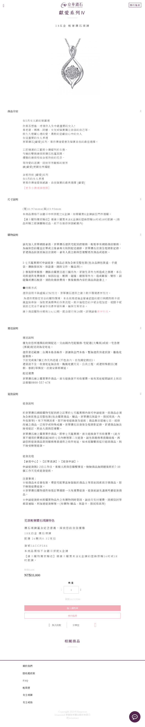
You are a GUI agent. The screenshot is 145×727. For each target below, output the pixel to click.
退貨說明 (13, 394)
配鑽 (27, 538)
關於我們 (27, 666)
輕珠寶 (26, 688)
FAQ (25, 680)
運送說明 (13, 328)
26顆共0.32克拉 (40, 538)
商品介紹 (13, 111)
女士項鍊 (27, 695)
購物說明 (13, 235)
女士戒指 (27, 702)
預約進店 (135, 5)
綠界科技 (102, 311)
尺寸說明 (13, 199)
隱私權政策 (29, 673)
